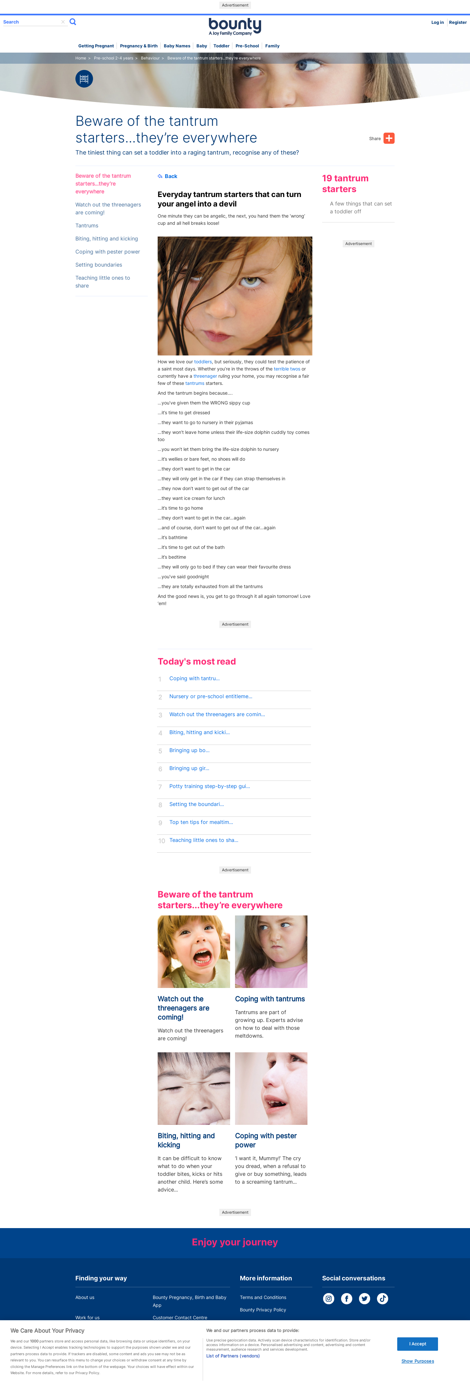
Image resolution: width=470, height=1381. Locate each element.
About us (84, 1297)
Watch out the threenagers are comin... (217, 714)
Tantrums (86, 225)
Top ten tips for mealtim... (201, 822)
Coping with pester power (107, 252)
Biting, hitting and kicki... (199, 732)
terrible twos (287, 368)
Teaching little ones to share (102, 282)
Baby (201, 45)
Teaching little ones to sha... (203, 840)
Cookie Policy (254, 1322)
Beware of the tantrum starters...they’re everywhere (103, 184)
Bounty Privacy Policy (263, 1309)
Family (272, 45)
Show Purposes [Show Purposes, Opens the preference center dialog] (417, 1368)
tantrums (194, 383)
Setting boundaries (98, 265)
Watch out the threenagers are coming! (108, 209)
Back (167, 176)
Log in (437, 22)
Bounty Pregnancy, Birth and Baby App (190, 1301)
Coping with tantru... (194, 678)
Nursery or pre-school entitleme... (210, 696)
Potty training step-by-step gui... (209, 786)
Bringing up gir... (189, 768)
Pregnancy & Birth (139, 45)
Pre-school (247, 45)
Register (458, 22)
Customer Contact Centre (180, 1317)
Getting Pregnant (96, 45)
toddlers (203, 361)
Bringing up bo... (189, 750)
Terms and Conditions (263, 1297)
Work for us (87, 1317)
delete (63, 22)
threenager (205, 376)
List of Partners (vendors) (233, 1363)
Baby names (177, 45)
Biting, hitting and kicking (106, 239)
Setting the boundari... (196, 804)
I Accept (417, 1351)
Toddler (221, 45)
